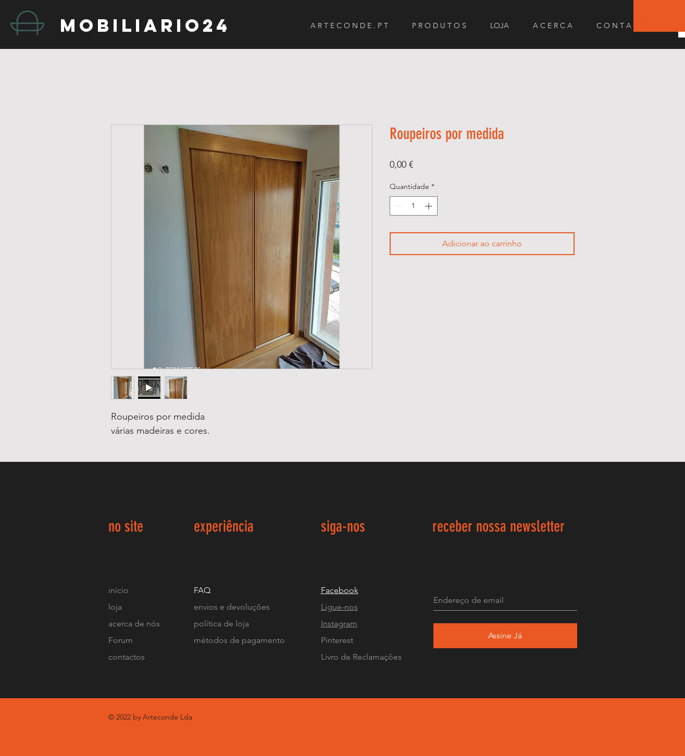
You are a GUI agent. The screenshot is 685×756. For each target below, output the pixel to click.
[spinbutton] (413, 206)
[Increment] (429, 206)
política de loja (222, 623)
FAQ (202, 590)
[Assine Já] (505, 635)
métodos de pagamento (239, 640)
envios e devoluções (232, 607)
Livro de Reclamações (361, 657)
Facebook (339, 590)
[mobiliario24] (153, 25)
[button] (648, 17)
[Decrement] (397, 206)
